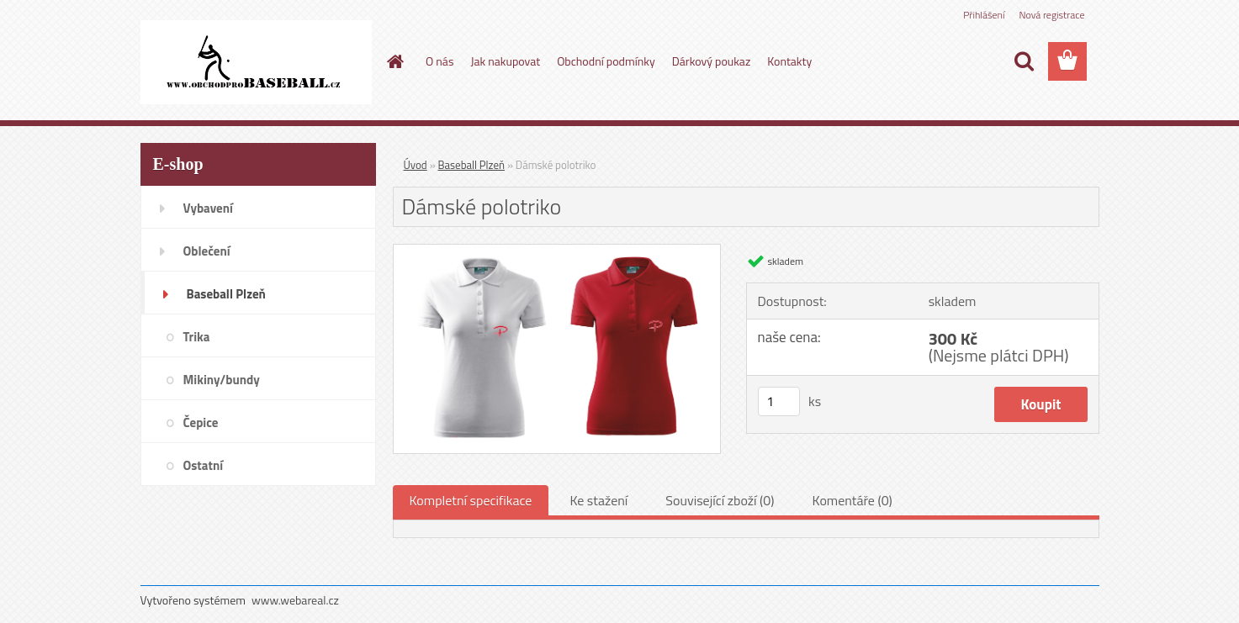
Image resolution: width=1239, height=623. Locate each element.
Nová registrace (1051, 15)
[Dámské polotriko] (557, 251)
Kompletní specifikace (471, 500)
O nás (439, 61)
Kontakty (789, 61)
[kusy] (779, 401)
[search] (1023, 61)
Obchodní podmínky (606, 61)
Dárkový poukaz (711, 61)
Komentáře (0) (852, 500)
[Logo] (256, 62)
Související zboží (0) (719, 500)
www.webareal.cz (295, 600)
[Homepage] (393, 61)
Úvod (415, 164)
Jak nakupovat (505, 61)
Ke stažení (598, 500)
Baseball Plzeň (471, 164)
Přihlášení (983, 15)
